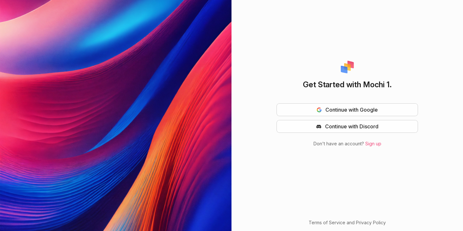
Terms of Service (327, 222)
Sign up (373, 143)
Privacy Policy (371, 222)
